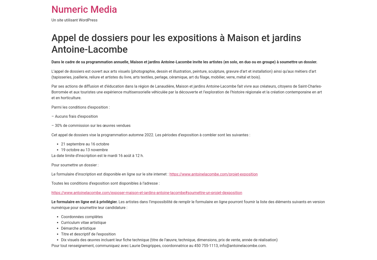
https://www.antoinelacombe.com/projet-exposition (214, 174)
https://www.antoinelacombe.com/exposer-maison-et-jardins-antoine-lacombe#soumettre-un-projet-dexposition (146, 192)
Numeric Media (84, 9)
